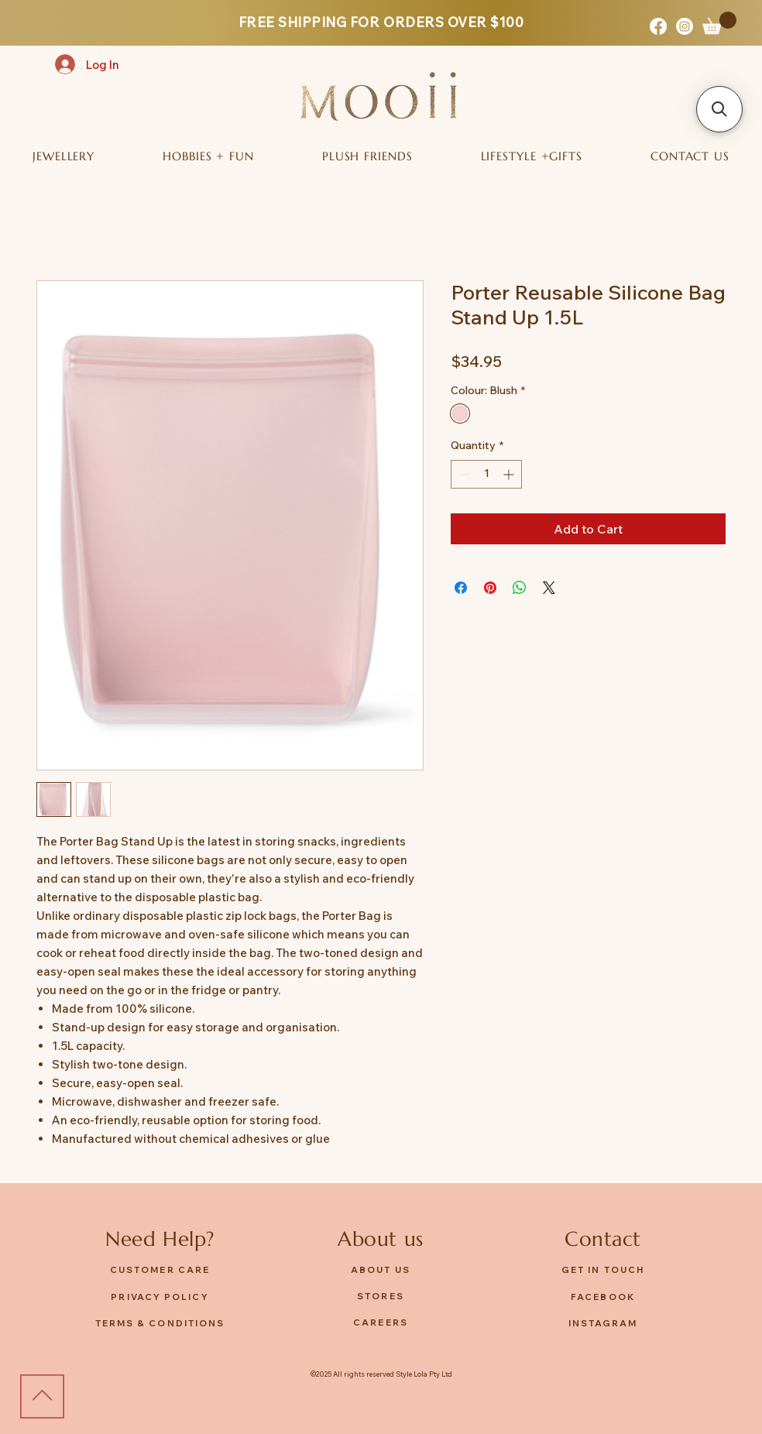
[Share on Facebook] (460, 587)
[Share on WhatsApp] (519, 587)
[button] (719, 23)
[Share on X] (549, 587)
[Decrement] (462, 474)
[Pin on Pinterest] (490, 587)
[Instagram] (684, 26)
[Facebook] (658, 26)
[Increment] (510, 474)
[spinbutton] (486, 474)
